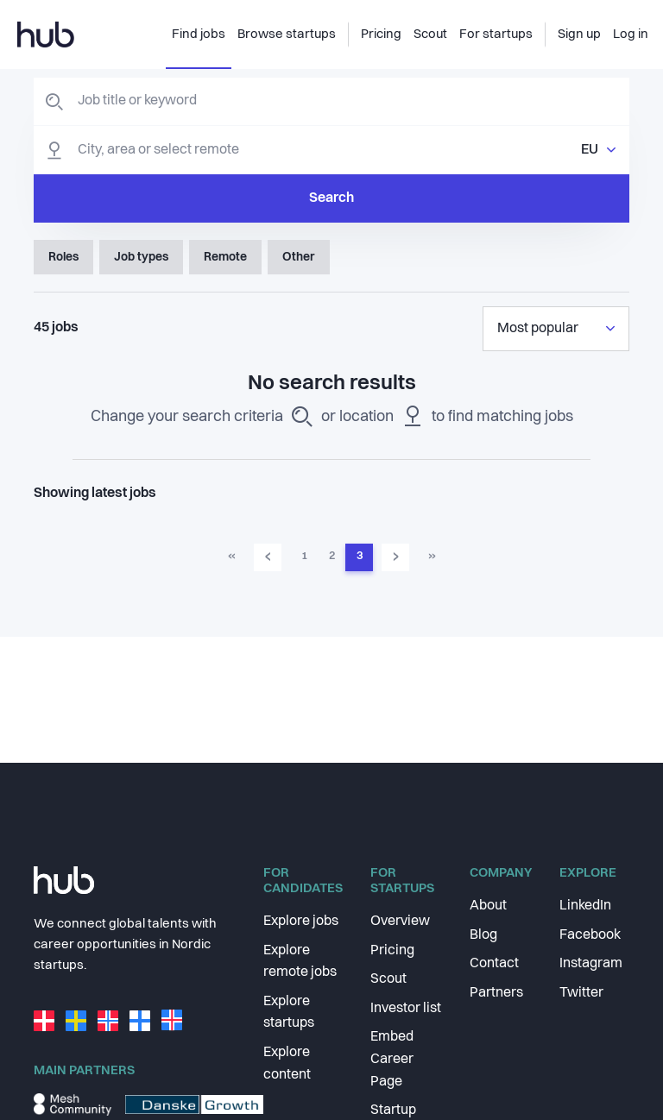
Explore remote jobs (300, 962)
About (488, 906)
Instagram (590, 964)
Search (331, 198)
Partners (496, 993)
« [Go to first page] (232, 556)
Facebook (590, 935)
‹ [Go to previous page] (268, 556)
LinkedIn (585, 906)
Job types (141, 257)
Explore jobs (300, 921)
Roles (63, 257)
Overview (400, 921)
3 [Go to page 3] (360, 556)
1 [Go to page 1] (304, 556)
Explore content (287, 1064)
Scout (388, 979)
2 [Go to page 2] (332, 556)
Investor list (405, 1009)
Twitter (581, 993)
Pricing (392, 951)
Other (298, 257)
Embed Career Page (392, 1059)
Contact (494, 964)
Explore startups (288, 1013)
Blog (483, 935)
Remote (225, 257)
